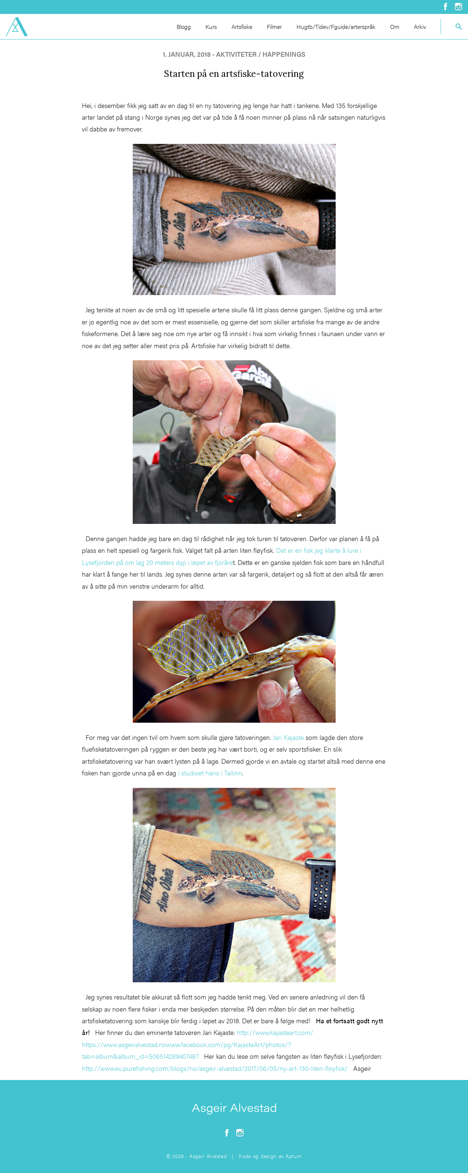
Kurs (211, 26)
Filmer (274, 26)
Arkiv (420, 26)
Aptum (294, 1155)
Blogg (184, 26)
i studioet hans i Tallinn (209, 772)
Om (394, 26)
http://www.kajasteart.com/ (275, 1032)
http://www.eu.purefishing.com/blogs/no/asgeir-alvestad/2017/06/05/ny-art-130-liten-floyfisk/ (215, 1068)
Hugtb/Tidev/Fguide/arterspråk (336, 26)
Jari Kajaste (288, 737)
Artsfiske (241, 26)
